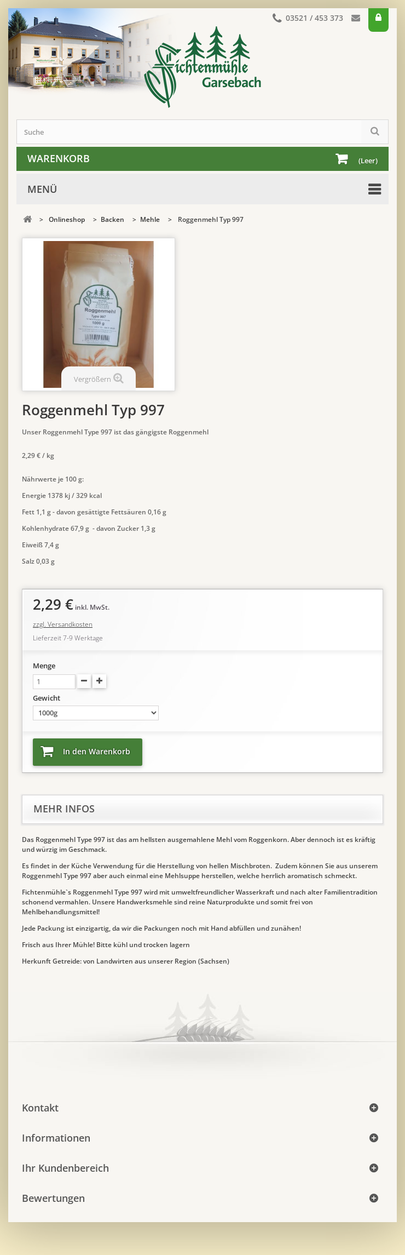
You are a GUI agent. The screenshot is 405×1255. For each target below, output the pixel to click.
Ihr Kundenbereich (65, 1167)
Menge (44, 666)
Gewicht (47, 698)
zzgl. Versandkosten (62, 624)
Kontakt (355, 20)
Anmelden (378, 20)
